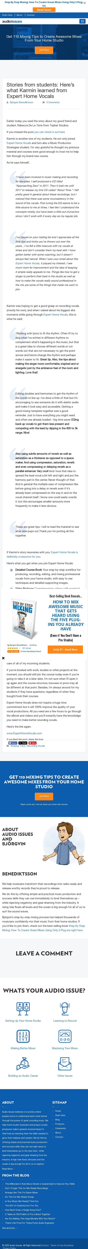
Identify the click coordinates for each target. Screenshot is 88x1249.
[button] (66, 596)
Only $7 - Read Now (65, 649)
